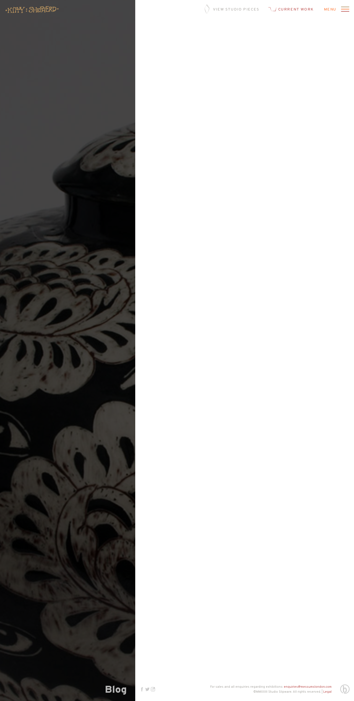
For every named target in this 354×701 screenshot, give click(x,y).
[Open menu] (344, 9)
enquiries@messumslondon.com (308, 687)
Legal (327, 692)
